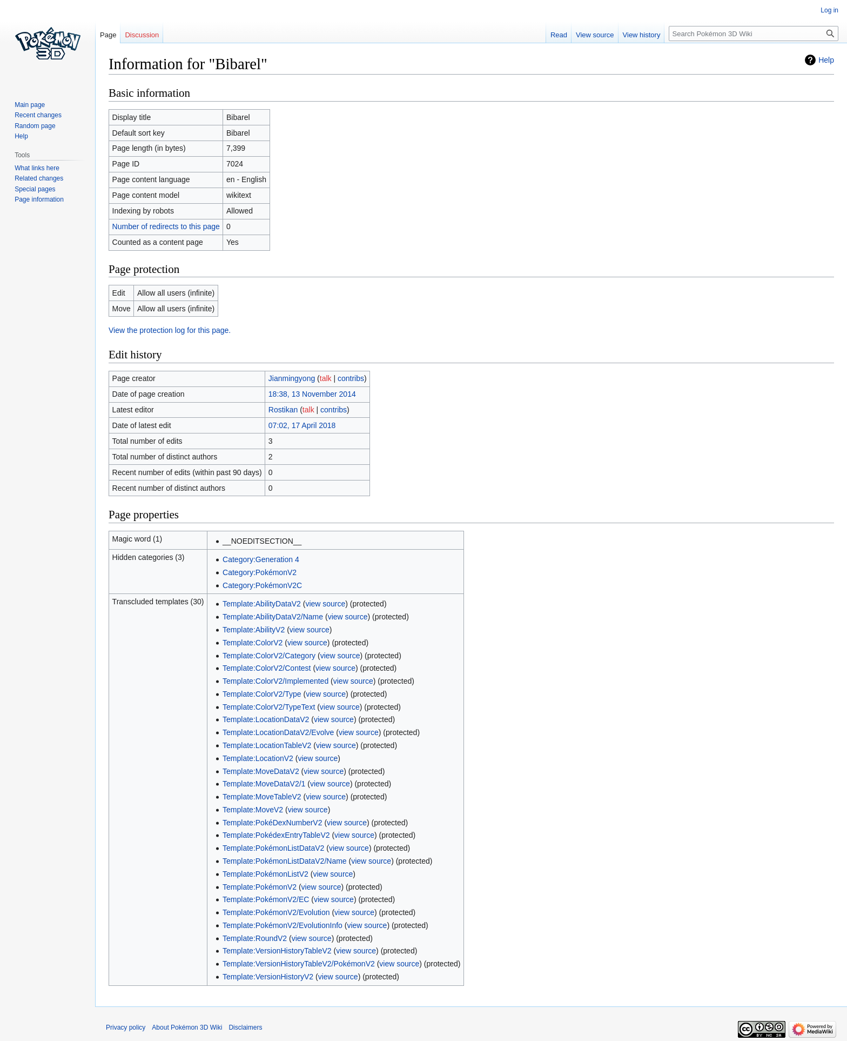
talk (326, 378)
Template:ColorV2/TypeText (269, 707)
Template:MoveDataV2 (261, 771)
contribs (351, 378)
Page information (39, 199)
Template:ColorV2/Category (269, 655)
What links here (37, 168)
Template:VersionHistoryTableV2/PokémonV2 (299, 963)
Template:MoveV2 (253, 809)
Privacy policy (125, 1027)
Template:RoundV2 (255, 938)
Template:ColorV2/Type (262, 694)
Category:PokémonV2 (260, 572)
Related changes (39, 178)
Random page (35, 126)
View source (595, 35)
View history (642, 35)
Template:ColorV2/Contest (267, 668)
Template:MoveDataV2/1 (264, 783)
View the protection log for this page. (170, 330)
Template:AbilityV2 (254, 629)
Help (826, 60)
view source (325, 603)
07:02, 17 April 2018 (302, 425)
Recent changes (38, 115)
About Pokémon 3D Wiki (187, 1027)
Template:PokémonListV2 (265, 874)
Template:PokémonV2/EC (266, 899)
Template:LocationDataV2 (266, 719)
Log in (829, 10)
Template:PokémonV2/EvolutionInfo (282, 925)
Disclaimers (245, 1027)
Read (558, 35)
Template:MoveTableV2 (262, 796)
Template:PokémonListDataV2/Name (285, 861)
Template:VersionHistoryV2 (268, 976)
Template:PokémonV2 (260, 887)
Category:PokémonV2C (262, 585)
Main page (30, 105)
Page (108, 35)
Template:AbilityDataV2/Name (273, 616)
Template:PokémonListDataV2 (273, 848)
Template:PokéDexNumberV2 (272, 822)
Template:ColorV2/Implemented (275, 681)
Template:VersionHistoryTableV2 (277, 950)
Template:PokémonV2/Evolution (276, 912)
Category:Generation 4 (261, 559)
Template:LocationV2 (258, 758)
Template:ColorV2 (253, 642)
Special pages (35, 189)
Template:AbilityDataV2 (262, 603)
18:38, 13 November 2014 (312, 394)
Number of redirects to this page (166, 226)
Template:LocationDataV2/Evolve (278, 732)
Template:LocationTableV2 (267, 745)
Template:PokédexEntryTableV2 (276, 835)
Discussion (142, 35)
